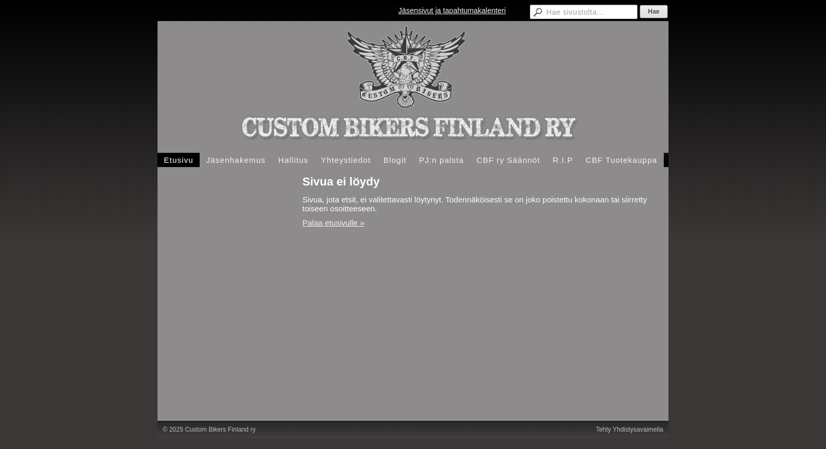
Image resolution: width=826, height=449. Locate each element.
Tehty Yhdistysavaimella (629, 429)
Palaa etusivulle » (333, 222)
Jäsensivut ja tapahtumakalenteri (452, 10)
